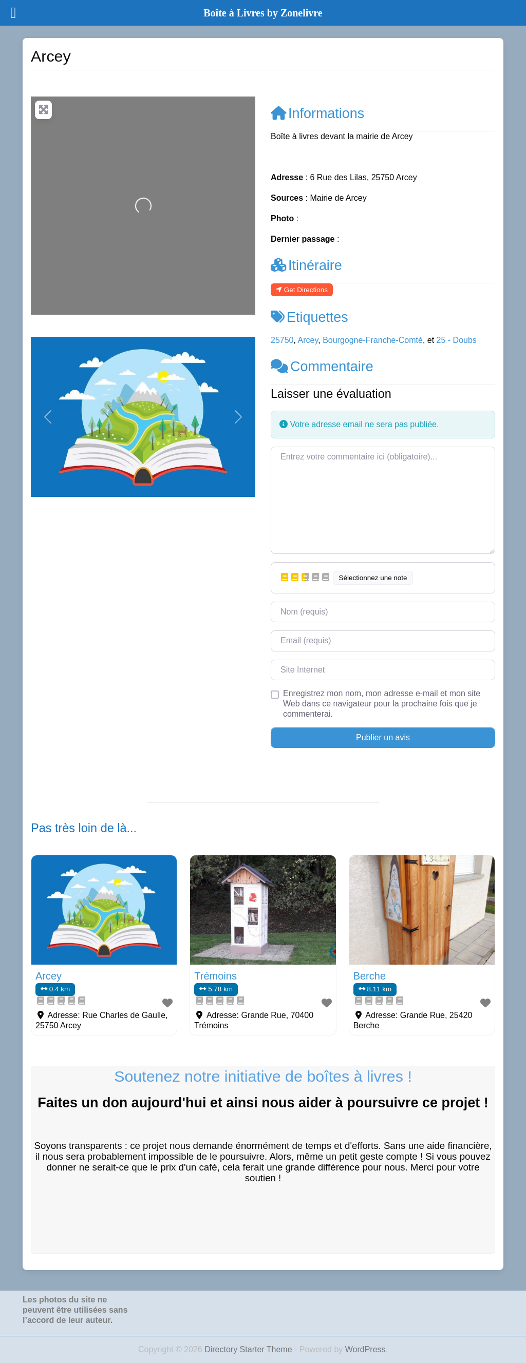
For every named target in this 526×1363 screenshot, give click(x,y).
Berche (369, 976)
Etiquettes (309, 317)
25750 (282, 340)
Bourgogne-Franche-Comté (373, 340)
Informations (317, 113)
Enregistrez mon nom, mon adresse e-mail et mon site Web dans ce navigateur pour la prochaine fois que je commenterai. (381, 703)
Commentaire (322, 366)
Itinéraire (306, 265)
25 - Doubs (457, 340)
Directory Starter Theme (249, 1349)
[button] (48, 417)
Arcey (308, 340)
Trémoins (215, 976)
